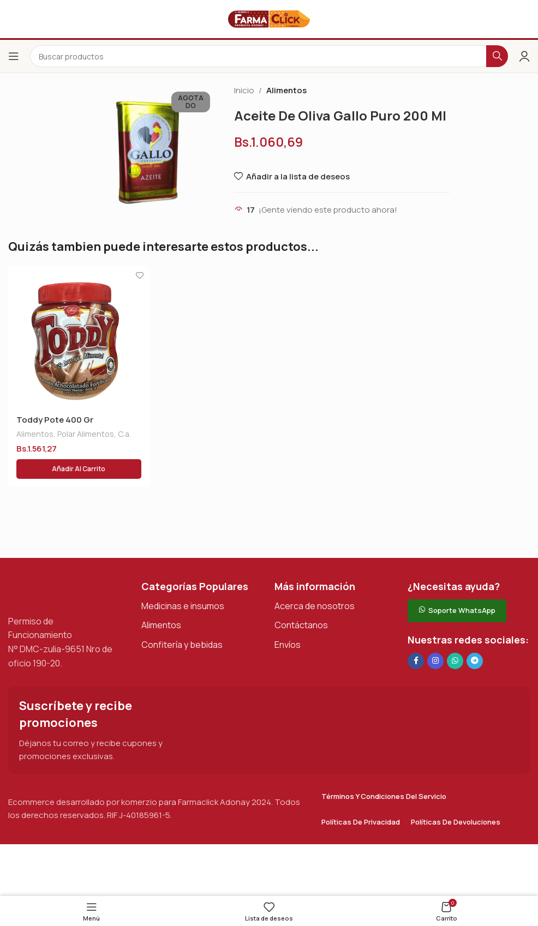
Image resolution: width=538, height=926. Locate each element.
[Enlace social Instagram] (435, 661)
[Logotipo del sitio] (269, 18)
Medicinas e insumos (182, 606)
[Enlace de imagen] (62, 591)
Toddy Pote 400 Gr (54, 419)
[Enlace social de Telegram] (475, 661)
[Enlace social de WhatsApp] (455, 661)
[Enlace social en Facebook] (416, 661)
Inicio (244, 90)
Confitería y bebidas (182, 645)
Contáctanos (301, 625)
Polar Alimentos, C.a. (94, 434)
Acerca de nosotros (314, 606)
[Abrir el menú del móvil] (14, 56)
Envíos (287, 645)
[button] (78, 469)
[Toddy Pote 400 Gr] (79, 336)
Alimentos (286, 90)
